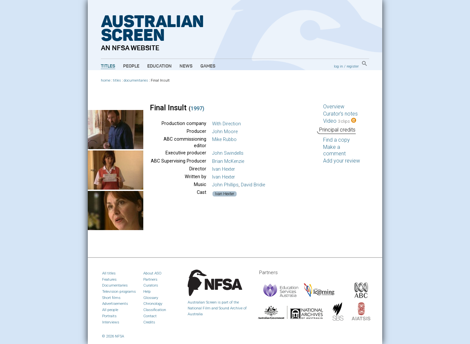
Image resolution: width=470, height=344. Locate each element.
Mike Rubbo (224, 139)
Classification (154, 309)
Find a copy (336, 140)
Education (159, 66)
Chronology (153, 303)
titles (117, 80)
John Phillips (225, 185)
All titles (109, 273)
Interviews (110, 322)
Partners (150, 279)
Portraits (109, 316)
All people (110, 309)
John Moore (225, 131)
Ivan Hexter (223, 169)
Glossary (150, 297)
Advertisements (115, 303)
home (105, 80)
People (131, 66)
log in (338, 66)
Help (147, 291)
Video (339, 121)
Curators (150, 285)
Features (109, 279)
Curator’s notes (340, 114)
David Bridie (253, 185)
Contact (150, 316)
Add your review (341, 161)
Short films (111, 297)
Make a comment (334, 150)
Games (207, 66)
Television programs (119, 291)
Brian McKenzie (228, 161)
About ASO (152, 273)
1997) (197, 108)
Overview (333, 106)
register (353, 66)
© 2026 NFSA (113, 336)
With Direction (226, 124)
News (186, 66)
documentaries (136, 80)
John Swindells (227, 153)
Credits (149, 322)
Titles (108, 66)
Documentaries (115, 285)
